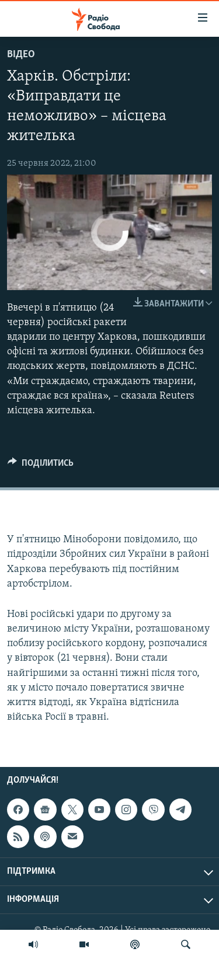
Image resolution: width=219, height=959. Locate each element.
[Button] (41, 466)
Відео (21, 54)
